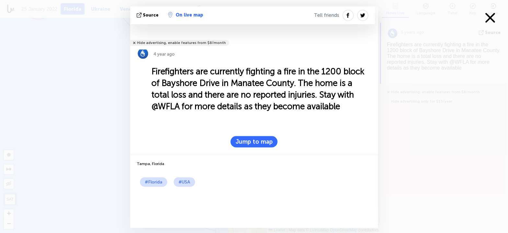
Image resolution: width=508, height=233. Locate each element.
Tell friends (326, 15)
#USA (184, 182)
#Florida (153, 182)
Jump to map (254, 141)
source (148, 15)
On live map (185, 15)
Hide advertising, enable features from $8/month (181, 43)
